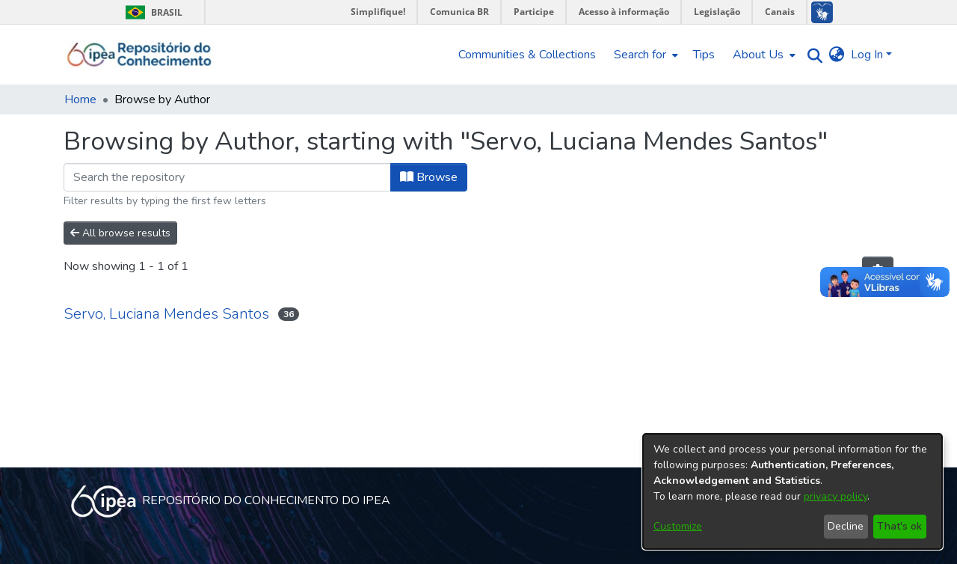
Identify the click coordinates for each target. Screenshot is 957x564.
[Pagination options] (877, 271)
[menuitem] (644, 55)
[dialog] (792, 491)
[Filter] (227, 177)
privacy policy (835, 496)
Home (80, 99)
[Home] (139, 55)
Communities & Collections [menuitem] (527, 54)
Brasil (151, 12)
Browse (429, 177)
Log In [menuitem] (867, 54)
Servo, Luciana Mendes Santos (166, 314)
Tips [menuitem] (704, 54)
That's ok (899, 526)
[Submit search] (811, 55)
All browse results (120, 233)
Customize (677, 526)
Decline (846, 526)
